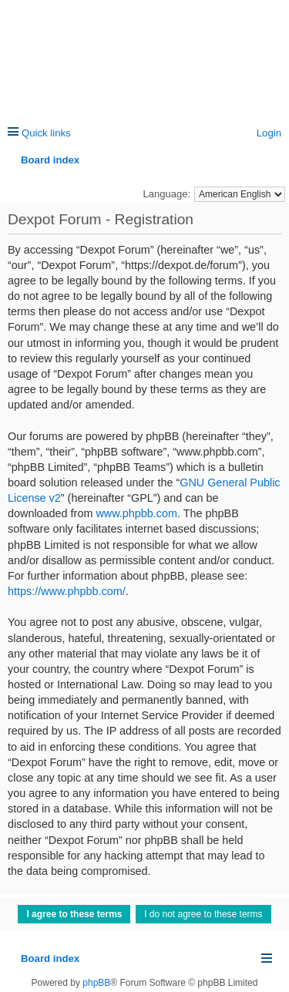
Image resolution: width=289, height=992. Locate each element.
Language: (166, 194)
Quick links (46, 133)
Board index (50, 958)
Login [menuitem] (269, 133)
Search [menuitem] (275, 160)
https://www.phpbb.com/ (67, 591)
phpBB (96, 982)
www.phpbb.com (136, 513)
